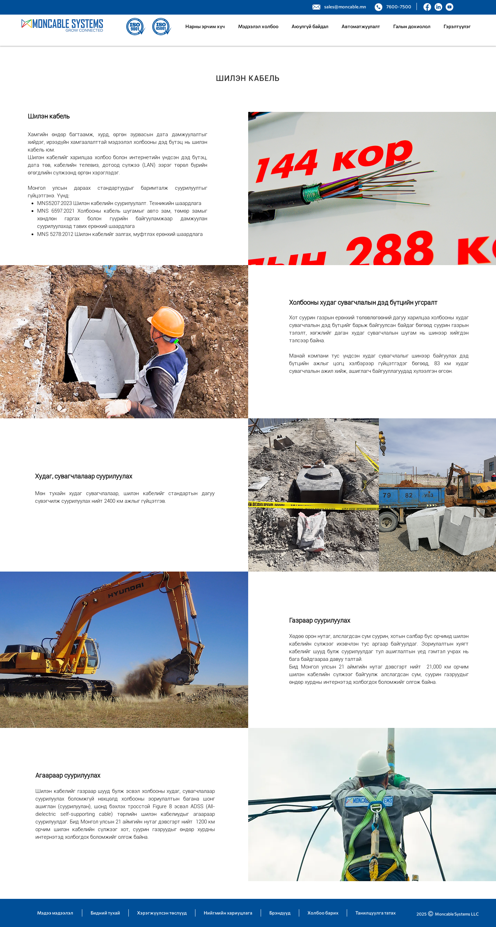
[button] (360, 26)
